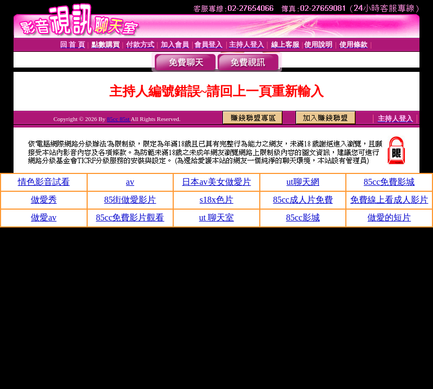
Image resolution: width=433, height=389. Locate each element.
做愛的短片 (389, 217)
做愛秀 (44, 199)
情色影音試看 (44, 181)
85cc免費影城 (389, 181)
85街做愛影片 (130, 199)
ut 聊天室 (216, 217)
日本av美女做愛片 (216, 181)
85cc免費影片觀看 (130, 217)
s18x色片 (216, 199)
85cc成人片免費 (302, 199)
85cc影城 (302, 217)
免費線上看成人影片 (389, 199)
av (130, 181)
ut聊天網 (302, 181)
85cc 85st (119, 119)
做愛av (43, 217)
